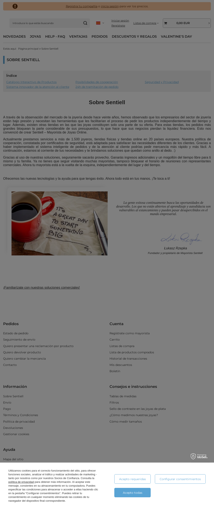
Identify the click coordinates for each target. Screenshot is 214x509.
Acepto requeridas (132, 479)
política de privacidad (21, 481)
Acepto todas (132, 493)
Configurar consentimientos (180, 479)
